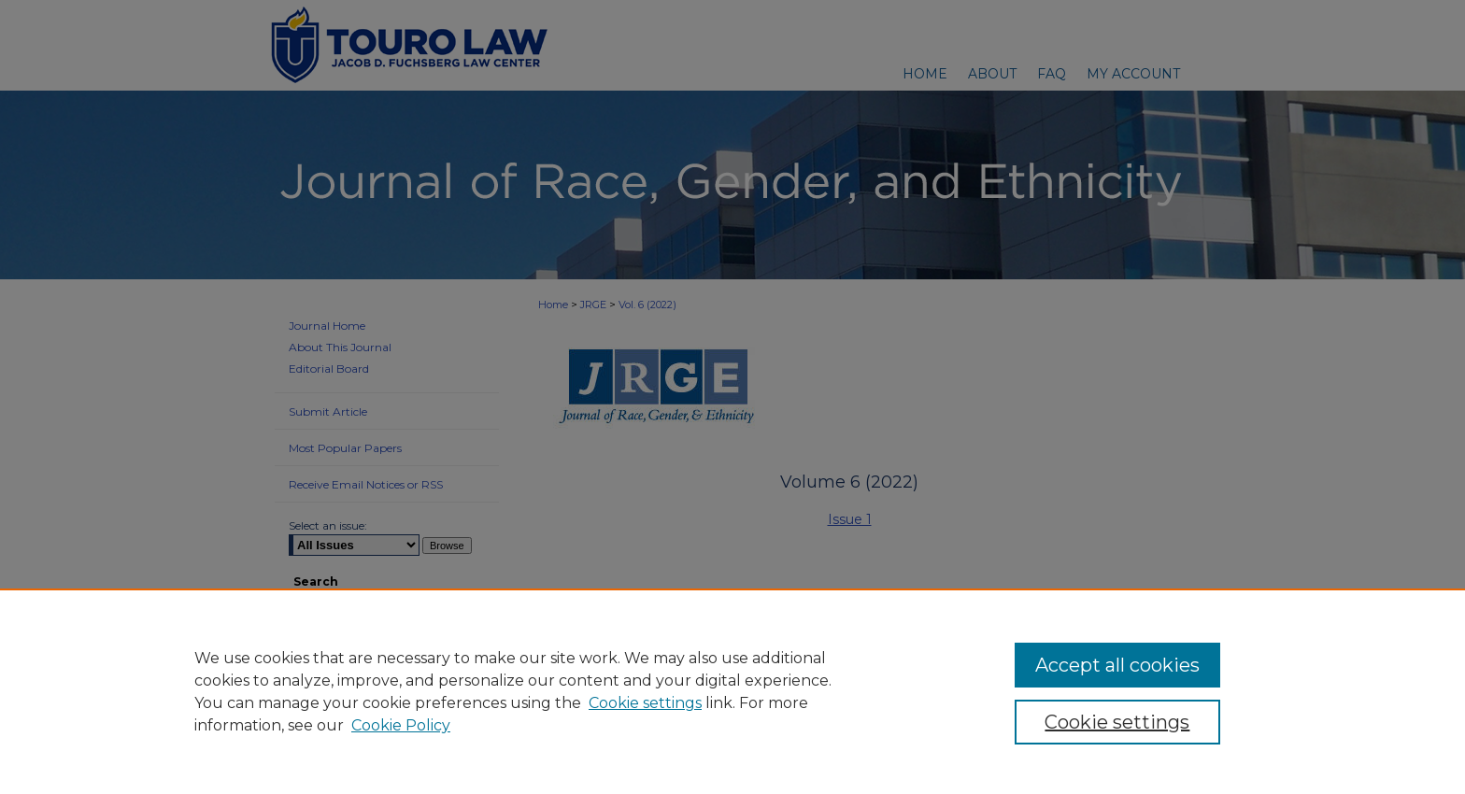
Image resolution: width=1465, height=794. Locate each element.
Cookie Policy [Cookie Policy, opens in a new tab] (400, 725)
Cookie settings (645, 703)
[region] (732, 691)
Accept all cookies (1117, 665)
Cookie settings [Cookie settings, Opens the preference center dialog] (1117, 722)
